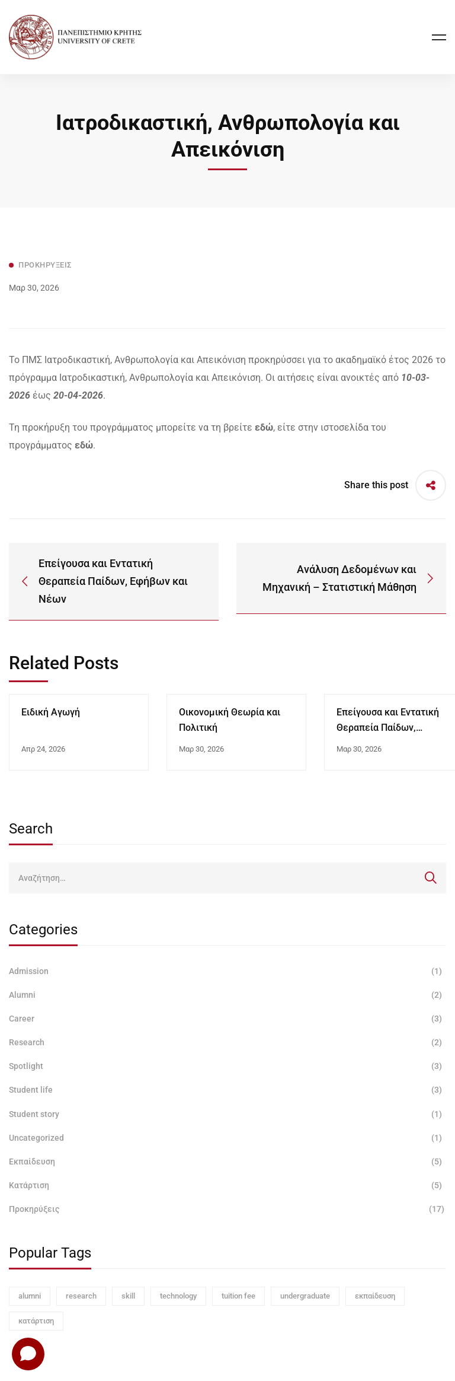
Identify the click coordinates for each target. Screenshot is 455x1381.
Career (227, 1018)
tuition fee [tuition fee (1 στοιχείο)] (238, 1295)
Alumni (227, 995)
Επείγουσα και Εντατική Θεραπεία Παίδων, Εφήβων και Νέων (388, 728)
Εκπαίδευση (227, 1161)
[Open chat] (28, 1353)
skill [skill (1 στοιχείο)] (128, 1295)
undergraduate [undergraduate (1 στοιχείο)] (305, 1295)
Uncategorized (227, 1137)
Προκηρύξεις (227, 1209)
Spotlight (227, 1066)
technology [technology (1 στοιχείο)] (178, 1295)
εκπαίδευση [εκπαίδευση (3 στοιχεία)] (375, 1295)
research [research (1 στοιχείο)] (81, 1295)
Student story (227, 1114)
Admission (227, 971)
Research (227, 1042)
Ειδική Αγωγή (50, 712)
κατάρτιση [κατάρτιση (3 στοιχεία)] (36, 1320)
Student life (227, 1089)
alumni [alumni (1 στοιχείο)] (29, 1295)
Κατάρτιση (227, 1185)
